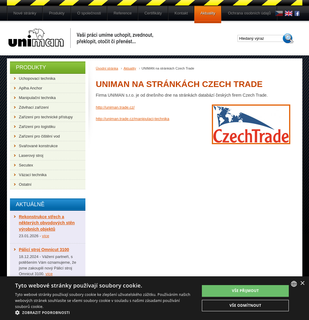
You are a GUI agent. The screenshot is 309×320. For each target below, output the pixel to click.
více (45, 236)
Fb (298, 13)
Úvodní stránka (107, 68)
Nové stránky (25, 13)
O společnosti (89, 13)
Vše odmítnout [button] (245, 305)
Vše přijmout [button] (245, 290)
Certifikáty (153, 13)
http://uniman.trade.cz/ (115, 107)
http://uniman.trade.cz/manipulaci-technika (133, 119)
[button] (104, 312)
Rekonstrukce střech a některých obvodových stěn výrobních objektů (47, 222)
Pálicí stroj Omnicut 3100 (44, 249)
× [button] (302, 283)
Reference (122, 13)
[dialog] (154, 298)
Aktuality (207, 13)
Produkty (56, 13)
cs (279, 13)
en (288, 13)
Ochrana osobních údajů (249, 13)
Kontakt (181, 13)
